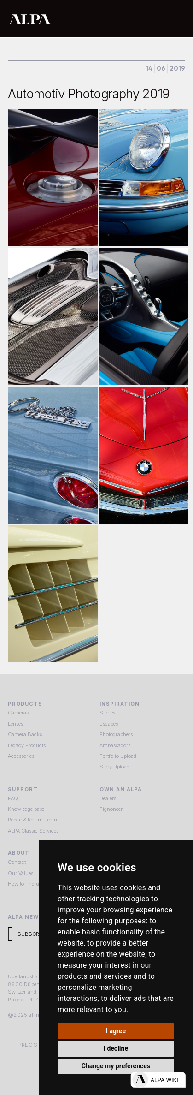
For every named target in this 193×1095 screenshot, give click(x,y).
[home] (69, 18)
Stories (107, 712)
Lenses (15, 723)
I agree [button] (116, 1031)
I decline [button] (116, 1048)
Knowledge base (26, 809)
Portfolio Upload (117, 756)
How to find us (24, 884)
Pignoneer (111, 809)
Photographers (116, 734)
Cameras (18, 712)
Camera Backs (25, 734)
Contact (17, 862)
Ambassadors (114, 745)
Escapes (108, 723)
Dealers (107, 798)
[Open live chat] (158, 1080)
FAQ (13, 798)
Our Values (20, 873)
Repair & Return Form (32, 819)
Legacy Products (27, 745)
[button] (176, 18)
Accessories (21, 756)
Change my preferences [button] (116, 1066)
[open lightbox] (52, 177)
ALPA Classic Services (33, 830)
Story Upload (114, 766)
